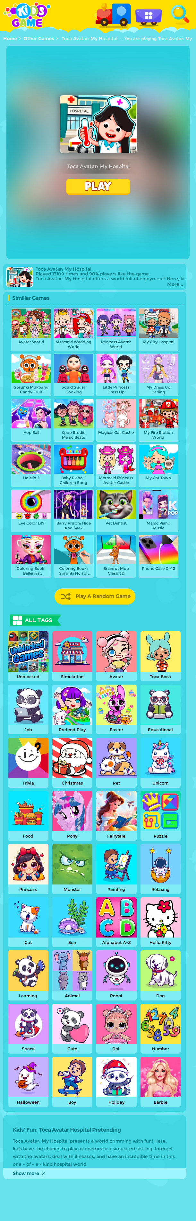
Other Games (38, 38)
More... (175, 284)
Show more (29, 1173)
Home (10, 38)
